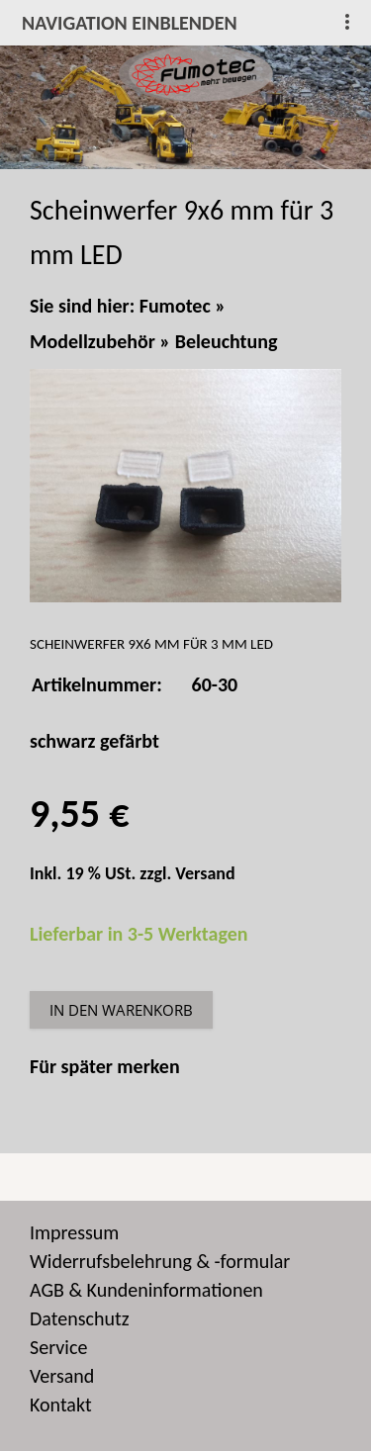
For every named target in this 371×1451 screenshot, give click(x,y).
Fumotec (175, 305)
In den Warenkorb (121, 1010)
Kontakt (61, 1404)
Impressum (74, 1232)
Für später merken (105, 1066)
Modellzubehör (92, 341)
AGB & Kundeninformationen (146, 1290)
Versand (204, 873)
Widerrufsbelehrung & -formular (160, 1261)
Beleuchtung (226, 341)
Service (58, 1347)
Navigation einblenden (129, 23)
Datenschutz (80, 1318)
